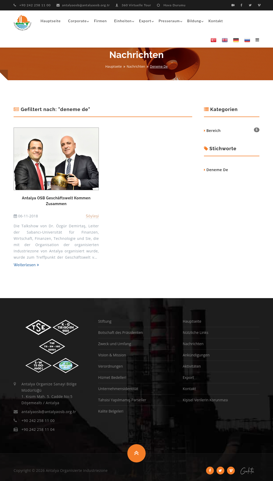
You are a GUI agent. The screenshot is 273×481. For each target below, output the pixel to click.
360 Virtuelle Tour (133, 5)
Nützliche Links (195, 332)
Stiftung (104, 321)
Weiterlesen (26, 265)
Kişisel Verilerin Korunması (205, 399)
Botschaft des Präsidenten (120, 332)
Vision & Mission (112, 354)
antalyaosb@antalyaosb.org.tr (83, 5)
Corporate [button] (77, 21)
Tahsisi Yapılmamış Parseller (122, 399)
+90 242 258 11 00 (32, 5)
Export (188, 377)
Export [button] (145, 21)
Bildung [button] (194, 21)
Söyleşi (92, 216)
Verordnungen (110, 366)
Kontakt (215, 21)
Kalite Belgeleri (110, 411)
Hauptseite (51, 21)
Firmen (100, 21)
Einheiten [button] (123, 21)
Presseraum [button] (169, 21)
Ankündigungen (196, 354)
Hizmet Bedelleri (112, 377)
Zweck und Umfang (114, 343)
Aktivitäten (192, 366)
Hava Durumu (171, 5)
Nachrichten (136, 66)
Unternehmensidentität (118, 388)
